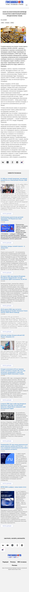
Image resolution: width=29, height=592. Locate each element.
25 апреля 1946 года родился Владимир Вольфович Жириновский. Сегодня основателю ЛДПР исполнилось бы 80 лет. (14, 278)
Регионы (13, 562)
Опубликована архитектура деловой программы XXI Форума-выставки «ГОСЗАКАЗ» (12, 218)
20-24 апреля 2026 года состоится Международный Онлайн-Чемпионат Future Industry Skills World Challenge (14, 311)
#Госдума (7, 22)
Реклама (14, 565)
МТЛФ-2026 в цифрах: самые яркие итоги (13, 487)
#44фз (2, 22)
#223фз (12, 22)
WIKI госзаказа (21, 562)
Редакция (5, 562)
